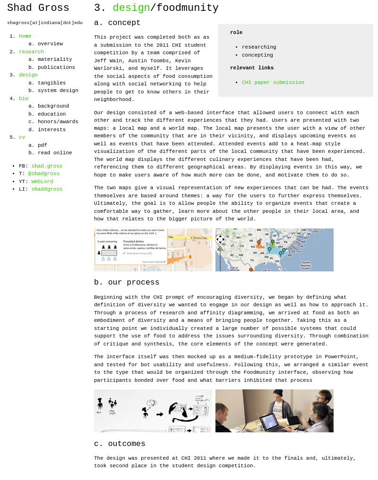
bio (23, 98)
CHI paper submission (273, 82)
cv (22, 137)
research (31, 52)
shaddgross (46, 189)
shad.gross (46, 166)
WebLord (42, 182)
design (28, 75)
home (25, 36)
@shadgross (44, 174)
